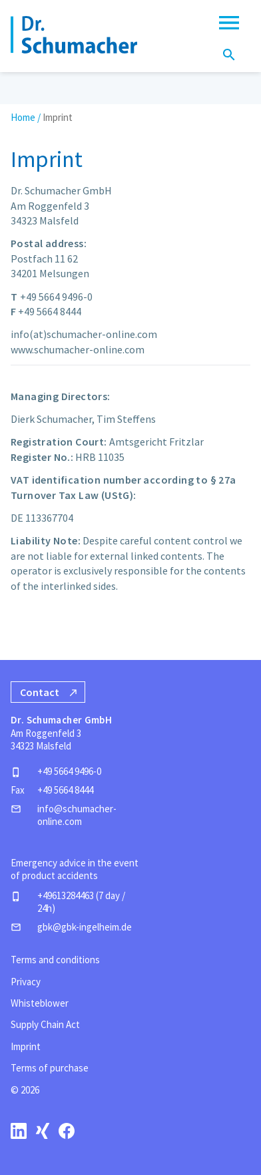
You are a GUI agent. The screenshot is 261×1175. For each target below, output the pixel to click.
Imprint (26, 1046)
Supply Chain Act (45, 1024)
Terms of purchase (50, 1067)
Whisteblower (40, 1003)
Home (23, 117)
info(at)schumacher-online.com (84, 334)
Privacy (26, 981)
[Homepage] (74, 34)
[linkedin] (19, 1130)
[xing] (43, 1130)
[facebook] (67, 1130)
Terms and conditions (55, 959)
